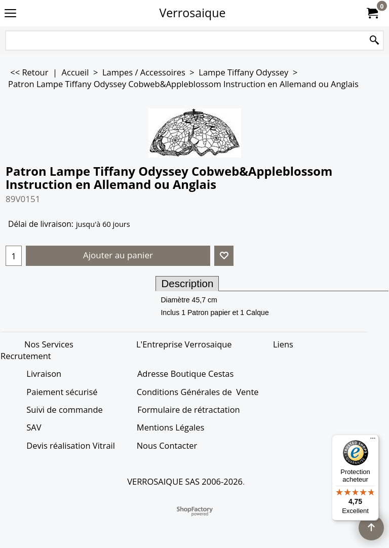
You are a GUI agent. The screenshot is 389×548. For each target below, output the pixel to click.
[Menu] (373, 441)
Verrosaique (193, 13)
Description (187, 283)
